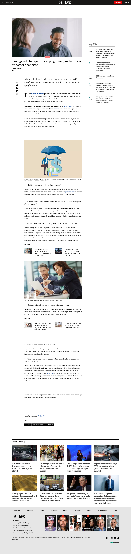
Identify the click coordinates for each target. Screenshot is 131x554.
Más (104, 44)
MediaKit (15, 537)
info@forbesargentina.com (24, 525)
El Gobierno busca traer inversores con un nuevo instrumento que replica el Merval (22, 467)
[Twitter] (109, 538)
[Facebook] (106, 538)
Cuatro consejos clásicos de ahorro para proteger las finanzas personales (73, 325)
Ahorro (28, 424)
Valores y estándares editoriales (39, 537)
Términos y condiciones (54, 537)
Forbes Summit (102, 510)
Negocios (54, 510)
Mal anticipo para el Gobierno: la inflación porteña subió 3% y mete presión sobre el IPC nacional (52, 467)
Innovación (17, 510)
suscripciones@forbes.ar (26, 530)
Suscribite (118, 2)
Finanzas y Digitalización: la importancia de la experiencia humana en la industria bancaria (42, 326)
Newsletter (21, 537)
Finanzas (50, 424)
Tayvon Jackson (17, 68)
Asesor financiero (38, 424)
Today (115, 510)
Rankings (77, 510)
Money (42, 510)
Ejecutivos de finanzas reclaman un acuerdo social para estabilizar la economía (72, 252)
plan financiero (70, 192)
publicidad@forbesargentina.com (26, 523)
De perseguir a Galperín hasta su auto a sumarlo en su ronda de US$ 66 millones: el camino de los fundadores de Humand (105, 87)
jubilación (50, 373)
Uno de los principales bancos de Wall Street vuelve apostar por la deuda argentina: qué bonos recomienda (105, 66)
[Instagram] (112, 538)
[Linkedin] (118, 538)
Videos (89, 510)
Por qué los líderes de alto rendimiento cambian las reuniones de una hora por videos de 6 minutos (104, 100)
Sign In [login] (127, 2)
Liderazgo (30, 510)
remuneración (68, 106)
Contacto (28, 537)
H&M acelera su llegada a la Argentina (105, 77)
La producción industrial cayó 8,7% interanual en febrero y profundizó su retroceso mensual (105, 467)
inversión (56, 109)
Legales (63, 537)
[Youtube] (115, 538)
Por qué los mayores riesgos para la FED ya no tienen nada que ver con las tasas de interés (78, 496)
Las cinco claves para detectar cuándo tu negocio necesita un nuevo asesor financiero (43, 252)
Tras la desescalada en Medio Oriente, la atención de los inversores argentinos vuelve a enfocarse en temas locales (51, 497)
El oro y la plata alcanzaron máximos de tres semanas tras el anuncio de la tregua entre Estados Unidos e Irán (24, 497)
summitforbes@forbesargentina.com (25, 528)
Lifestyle (65, 510)
